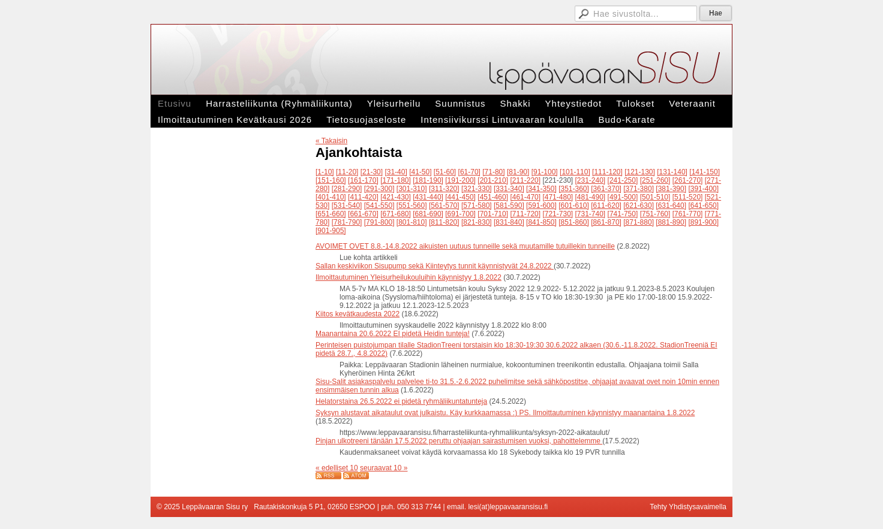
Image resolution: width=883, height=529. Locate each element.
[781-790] (347, 222)
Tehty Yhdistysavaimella (688, 507)
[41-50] (420, 172)
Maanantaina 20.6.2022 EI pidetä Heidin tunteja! (393, 334)
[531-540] (347, 205)
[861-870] (606, 222)
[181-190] (428, 180)
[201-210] (492, 180)
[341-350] (541, 189)
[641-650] (703, 205)
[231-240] (590, 180)
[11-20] (347, 172)
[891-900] (703, 222)
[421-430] (395, 197)
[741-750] (623, 214)
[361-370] (606, 189)
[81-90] (518, 172)
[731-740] (590, 214)
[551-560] (412, 205)
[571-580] (476, 205)
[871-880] (638, 222)
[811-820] (444, 222)
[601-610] (573, 205)
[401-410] (331, 197)
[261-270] (687, 180)
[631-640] (671, 205)
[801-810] (412, 222)
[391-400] (703, 189)
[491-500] (623, 197)
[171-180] (395, 180)
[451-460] (492, 197)
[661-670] (363, 214)
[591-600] (541, 205)
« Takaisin (331, 141)
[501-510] (655, 197)
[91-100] (544, 172)
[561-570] (444, 205)
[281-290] (347, 189)
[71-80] (493, 172)
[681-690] (428, 214)
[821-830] (476, 222)
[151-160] (331, 180)
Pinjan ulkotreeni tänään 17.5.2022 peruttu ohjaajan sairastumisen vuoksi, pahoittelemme (459, 441)
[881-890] (671, 222)
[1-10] (325, 172)
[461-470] (525, 197)
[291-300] (379, 189)
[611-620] (606, 205)
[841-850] (541, 222)
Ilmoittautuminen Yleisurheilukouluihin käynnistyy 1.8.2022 (408, 277)
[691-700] (460, 214)
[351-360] (573, 189)
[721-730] (557, 214)
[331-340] (509, 189)
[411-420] (363, 197)
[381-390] (671, 189)
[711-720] (525, 214)
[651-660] (331, 214)
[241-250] (623, 180)
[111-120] (607, 172)
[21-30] (372, 172)
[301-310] (412, 189)
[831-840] (509, 222)
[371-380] (638, 189)
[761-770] (687, 214)
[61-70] (469, 172)
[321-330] (476, 189)
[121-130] (639, 172)
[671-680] (395, 214)
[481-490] (590, 197)
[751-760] (655, 214)
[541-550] (379, 205)
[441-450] (460, 197)
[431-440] (428, 197)
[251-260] (655, 180)
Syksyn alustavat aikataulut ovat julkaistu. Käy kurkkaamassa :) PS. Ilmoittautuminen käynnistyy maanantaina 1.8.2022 (505, 413)
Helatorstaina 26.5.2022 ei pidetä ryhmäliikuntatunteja (401, 401)
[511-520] (687, 197)
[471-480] (557, 197)
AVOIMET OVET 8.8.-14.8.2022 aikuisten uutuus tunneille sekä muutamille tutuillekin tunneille (465, 246)
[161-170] (363, 180)
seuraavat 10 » (383, 468)
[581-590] (509, 205)
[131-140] (672, 172)
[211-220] (525, 180)
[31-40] (396, 172)
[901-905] (331, 230)
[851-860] (573, 222)
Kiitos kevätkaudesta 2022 (358, 314)
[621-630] (638, 205)
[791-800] (379, 222)
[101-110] (575, 172)
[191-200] (460, 180)
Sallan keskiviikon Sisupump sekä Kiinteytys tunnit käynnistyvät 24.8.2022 (435, 266)
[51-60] (445, 172)
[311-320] (444, 189)
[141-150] (704, 172)
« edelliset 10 (337, 468)
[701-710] (492, 214)
